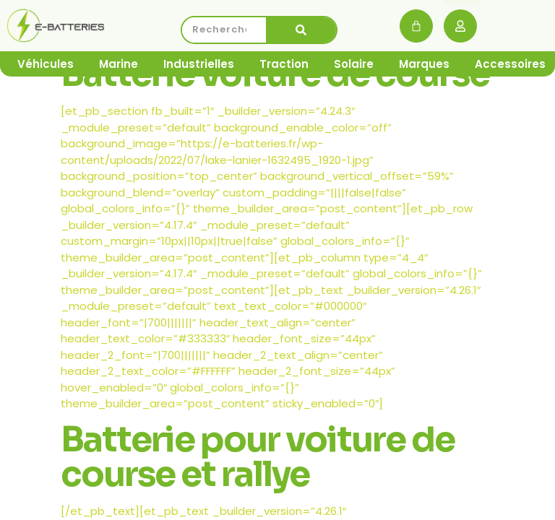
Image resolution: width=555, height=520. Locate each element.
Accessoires (510, 64)
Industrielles (198, 64)
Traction (284, 64)
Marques (424, 64)
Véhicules (45, 64)
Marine (118, 64)
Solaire (354, 64)
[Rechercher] (301, 30)
